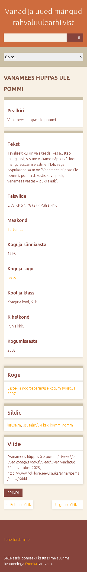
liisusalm (14, 425)
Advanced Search (71, 37)
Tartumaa (15, 229)
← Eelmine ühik (18, 505)
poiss (11, 278)
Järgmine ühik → (67, 505)
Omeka (31, 564)
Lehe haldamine (17, 539)
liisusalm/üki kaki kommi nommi (48, 425)
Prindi (13, 493)
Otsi (79, 37)
